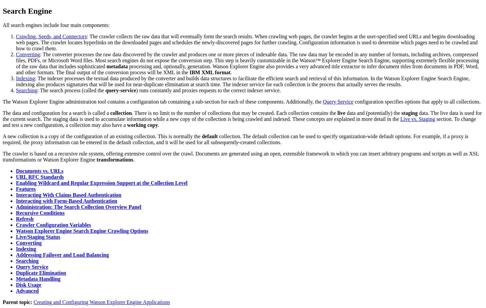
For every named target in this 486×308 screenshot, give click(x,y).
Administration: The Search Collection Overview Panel (78, 207)
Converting (28, 54)
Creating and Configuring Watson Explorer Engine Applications (102, 302)
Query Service (338, 102)
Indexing (25, 78)
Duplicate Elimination (41, 273)
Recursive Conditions (40, 213)
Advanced (27, 291)
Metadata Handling (38, 279)
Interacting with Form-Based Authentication (66, 201)
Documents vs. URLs (40, 171)
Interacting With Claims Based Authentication (68, 195)
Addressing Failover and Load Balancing (62, 255)
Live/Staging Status (38, 237)
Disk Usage (28, 285)
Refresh (25, 219)
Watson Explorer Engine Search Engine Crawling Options (82, 231)
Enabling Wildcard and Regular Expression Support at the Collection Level (102, 183)
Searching (26, 90)
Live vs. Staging (417, 119)
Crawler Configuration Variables (53, 225)
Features (26, 189)
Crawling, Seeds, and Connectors (51, 36)
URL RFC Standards (40, 177)
